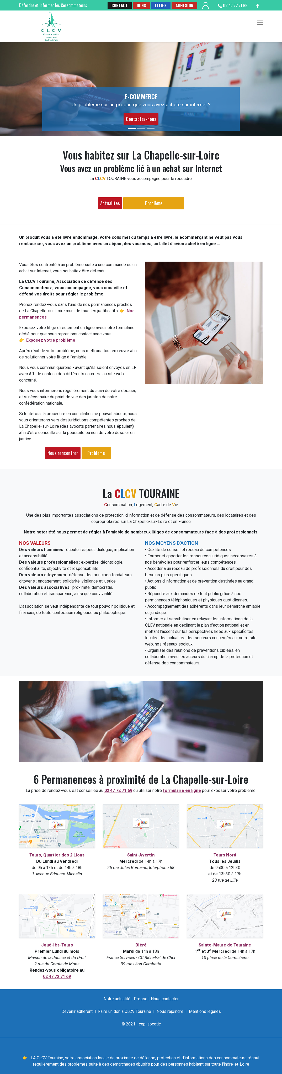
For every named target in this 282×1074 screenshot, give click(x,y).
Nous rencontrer (62, 452)
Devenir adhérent (77, 1011)
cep (142, 1024)
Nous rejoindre (170, 1011)
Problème (154, 203)
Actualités (110, 203)
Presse (140, 998)
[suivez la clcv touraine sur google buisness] (244, 13)
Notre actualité (117, 998)
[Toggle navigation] (260, 22)
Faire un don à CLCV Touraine (124, 1011)
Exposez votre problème (50, 340)
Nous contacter (165, 998)
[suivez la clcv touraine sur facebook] (257, 5)
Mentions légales (205, 1011)
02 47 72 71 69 (232, 5)
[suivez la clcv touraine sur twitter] (257, 13)
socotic (154, 1024)
